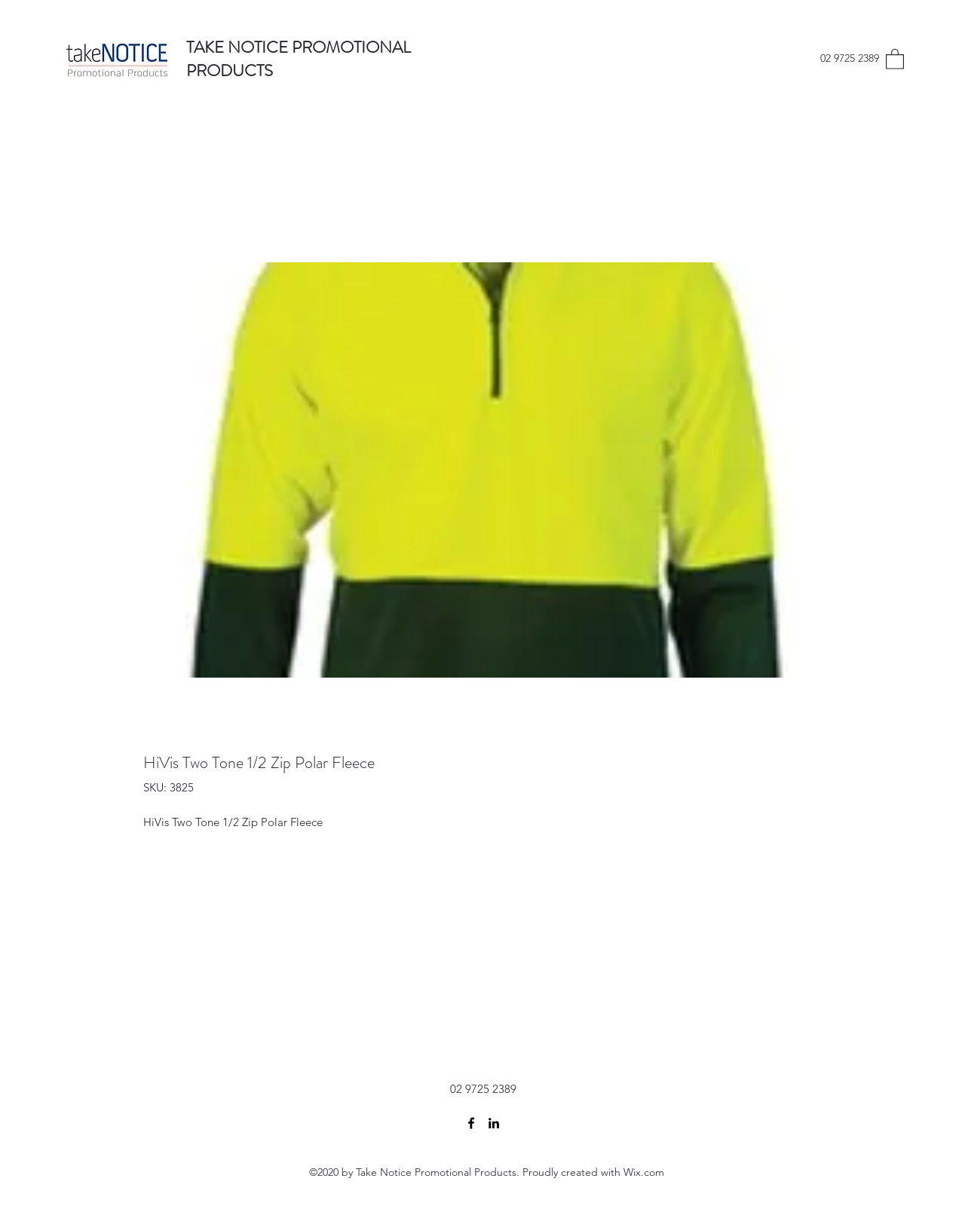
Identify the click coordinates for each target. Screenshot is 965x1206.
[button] (895, 58)
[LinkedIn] (493, 1123)
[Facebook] (471, 1123)
